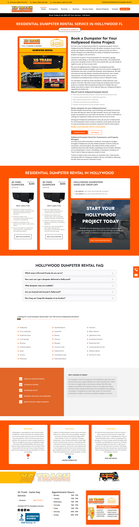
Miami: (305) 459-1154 (40, 2)
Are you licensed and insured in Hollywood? (43, 292)
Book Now (125, 9)
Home (44, 9)
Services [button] (64, 9)
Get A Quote (95, 132)
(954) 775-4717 (38, 500)
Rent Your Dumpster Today (100, 240)
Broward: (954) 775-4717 (18, 2)
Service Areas (87, 9)
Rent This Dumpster (23, 237)
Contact (115, 9)
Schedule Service (69, 30)
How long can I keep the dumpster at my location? (45, 298)
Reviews (76, 9)
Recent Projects (102, 9)
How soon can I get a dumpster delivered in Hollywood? (47, 279)
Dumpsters (53, 9)
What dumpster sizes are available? (39, 285)
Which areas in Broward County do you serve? (44, 273)
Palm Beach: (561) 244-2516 (62, 2)
